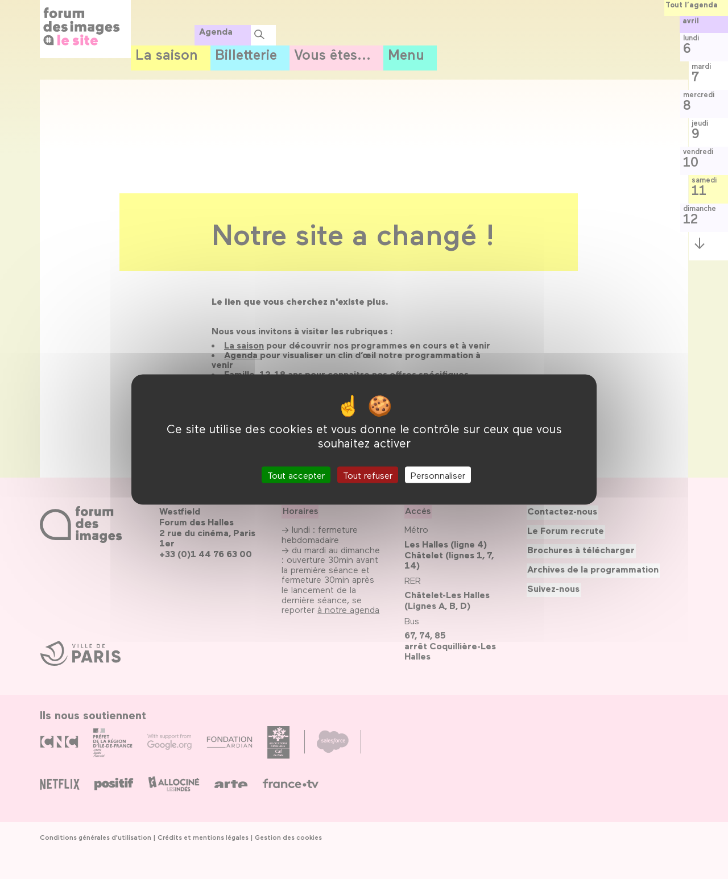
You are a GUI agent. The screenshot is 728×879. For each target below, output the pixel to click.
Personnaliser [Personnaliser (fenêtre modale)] (438, 474)
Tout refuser (367, 474)
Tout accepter (296, 474)
